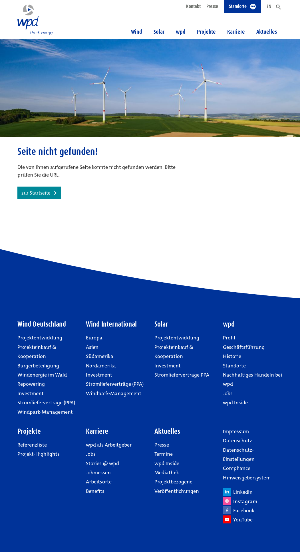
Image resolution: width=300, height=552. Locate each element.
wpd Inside (235, 402)
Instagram (240, 501)
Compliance (236, 468)
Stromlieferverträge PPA (181, 374)
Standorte (234, 365)
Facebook (238, 510)
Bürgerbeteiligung (38, 365)
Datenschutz (237, 440)
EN (269, 6)
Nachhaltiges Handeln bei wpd (252, 379)
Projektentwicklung (39, 337)
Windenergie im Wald (42, 374)
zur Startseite (36, 193)
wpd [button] (181, 31)
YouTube (238, 519)
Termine (163, 454)
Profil (229, 337)
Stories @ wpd (102, 463)
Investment (30, 393)
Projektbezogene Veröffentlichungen (176, 486)
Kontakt (193, 6)
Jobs (228, 393)
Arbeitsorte (99, 481)
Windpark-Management (45, 412)
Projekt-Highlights (38, 454)
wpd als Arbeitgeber (109, 444)
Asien (92, 347)
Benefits (95, 491)
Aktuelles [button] (266, 31)
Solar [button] (159, 31)
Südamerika (99, 356)
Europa (94, 337)
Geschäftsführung (244, 347)
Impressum (236, 431)
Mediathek (166, 472)
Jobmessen (98, 472)
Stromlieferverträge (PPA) (46, 402)
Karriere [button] (236, 31)
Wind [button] (136, 31)
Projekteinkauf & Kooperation (36, 352)
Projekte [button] (206, 31)
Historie (232, 356)
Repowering (31, 384)
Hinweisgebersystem (247, 477)
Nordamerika (101, 365)
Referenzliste (32, 444)
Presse (212, 6)
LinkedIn (238, 492)
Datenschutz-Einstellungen (239, 455)
